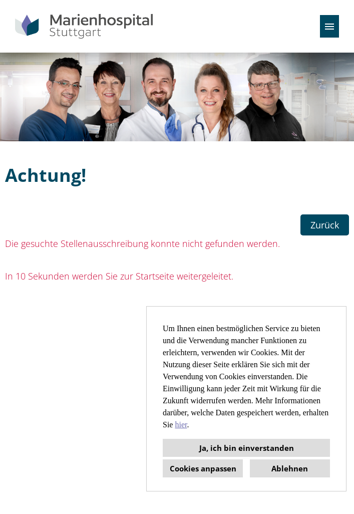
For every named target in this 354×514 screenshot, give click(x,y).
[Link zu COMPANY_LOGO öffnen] (84, 26)
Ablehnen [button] (289, 468)
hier (181, 424)
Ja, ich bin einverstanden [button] (246, 448)
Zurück (324, 225)
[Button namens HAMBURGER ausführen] (329, 26)
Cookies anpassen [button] (203, 468)
